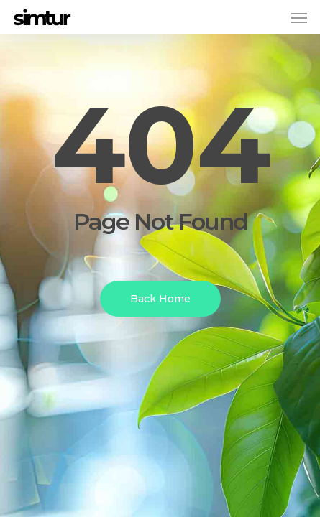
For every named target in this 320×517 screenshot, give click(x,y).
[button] (299, 17)
